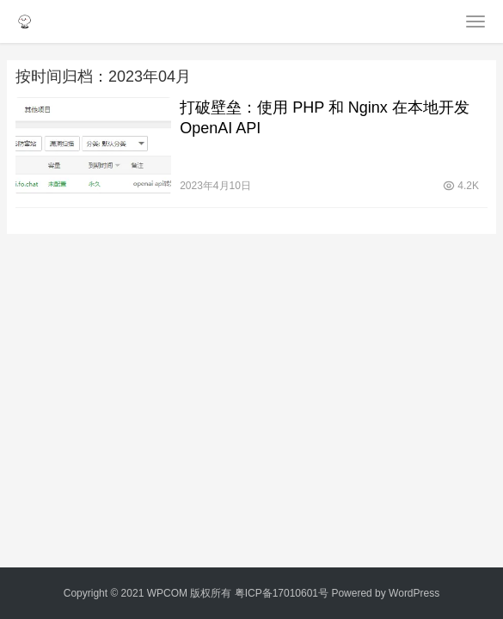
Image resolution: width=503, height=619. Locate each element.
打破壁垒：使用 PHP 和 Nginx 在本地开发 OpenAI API (324, 118)
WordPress (414, 593)
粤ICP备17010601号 (281, 593)
